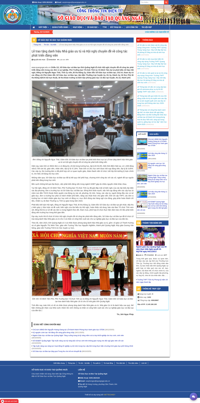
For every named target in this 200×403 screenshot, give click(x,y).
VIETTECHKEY (109, 395)
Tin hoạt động (108, 363)
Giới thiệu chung (59, 363)
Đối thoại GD (116, 27)
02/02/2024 (52, 59)
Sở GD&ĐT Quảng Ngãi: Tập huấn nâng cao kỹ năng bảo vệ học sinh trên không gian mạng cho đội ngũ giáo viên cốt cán (78, 341)
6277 (165, 255)
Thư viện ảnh (120, 363)
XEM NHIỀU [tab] (154, 134)
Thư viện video (133, 363)
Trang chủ (37, 45)
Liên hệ (143, 363)
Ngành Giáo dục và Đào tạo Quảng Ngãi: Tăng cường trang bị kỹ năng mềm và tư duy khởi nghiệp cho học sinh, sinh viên (78, 335)
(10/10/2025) (141, 213)
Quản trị (140, 255)
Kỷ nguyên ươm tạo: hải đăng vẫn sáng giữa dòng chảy (53, 332)
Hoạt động (78, 27)
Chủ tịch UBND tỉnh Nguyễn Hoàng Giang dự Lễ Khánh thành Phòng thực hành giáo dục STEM (68, 330)
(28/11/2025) (152, 158)
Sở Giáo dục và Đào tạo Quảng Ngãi (55, 40)
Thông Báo (147, 40)
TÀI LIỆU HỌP (147, 27)
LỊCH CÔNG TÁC (132, 27)
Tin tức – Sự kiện (84, 363)
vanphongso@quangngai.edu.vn (74, 2)
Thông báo (71, 363)
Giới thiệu (44, 27)
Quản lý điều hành (61, 27)
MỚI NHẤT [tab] (142, 134)
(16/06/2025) (150, 124)
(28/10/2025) (141, 187)
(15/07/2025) (145, 55)
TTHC (105, 27)
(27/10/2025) (152, 197)
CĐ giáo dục (93, 27)
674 (67, 59)
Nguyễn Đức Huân (39, 59)
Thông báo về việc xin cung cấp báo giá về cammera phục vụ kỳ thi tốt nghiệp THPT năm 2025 (151, 89)
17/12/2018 (150, 255)
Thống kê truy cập (151, 288)
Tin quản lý (96, 363)
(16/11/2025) (141, 171)
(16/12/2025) (141, 148)
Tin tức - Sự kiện (50, 45)
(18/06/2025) (146, 105)
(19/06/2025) (159, 92)
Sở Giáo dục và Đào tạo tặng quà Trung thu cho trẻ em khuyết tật (57, 351)
